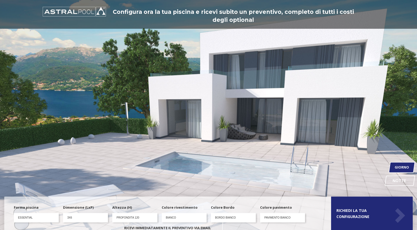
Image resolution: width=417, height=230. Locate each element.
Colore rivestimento (180, 207)
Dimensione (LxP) (78, 207)
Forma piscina (26, 207)
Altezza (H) (122, 207)
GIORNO (402, 167)
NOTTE (399, 180)
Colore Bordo (223, 207)
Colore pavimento (276, 207)
